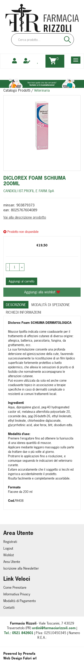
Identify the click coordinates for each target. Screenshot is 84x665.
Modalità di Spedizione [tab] (50, 304)
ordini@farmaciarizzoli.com (53, 628)
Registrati (10, 541)
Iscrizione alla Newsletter (21, 568)
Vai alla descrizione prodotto (24, 217)
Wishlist (8, 555)
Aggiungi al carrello (21, 281)
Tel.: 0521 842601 (18, 633)
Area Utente (11, 561)
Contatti (9, 607)
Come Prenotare (14, 587)
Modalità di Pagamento (19, 600)
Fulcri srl (30, 658)
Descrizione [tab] (16, 304)
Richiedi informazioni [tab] (23, 312)
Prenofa (29, 653)
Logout (8, 548)
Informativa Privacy (16, 594)
